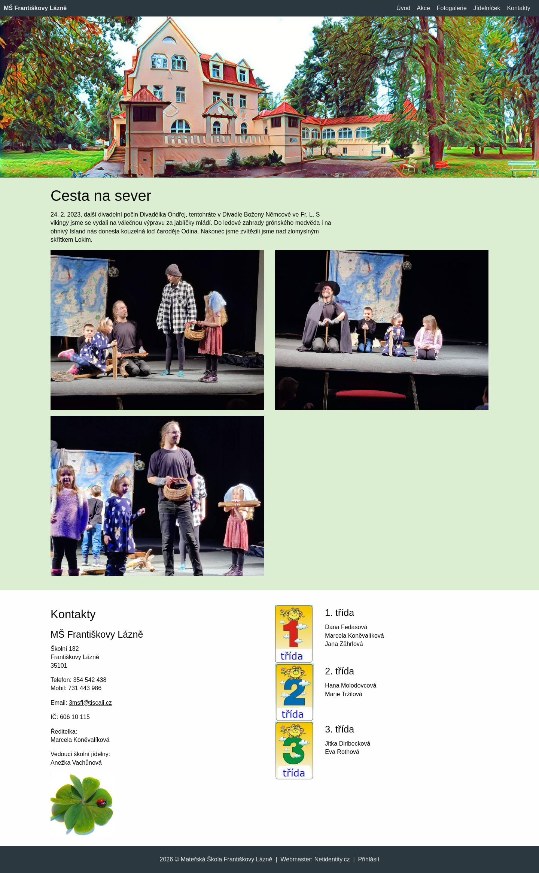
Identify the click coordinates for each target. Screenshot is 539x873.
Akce (423, 8)
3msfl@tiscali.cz (90, 703)
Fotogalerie (452, 8)
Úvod (403, 8)
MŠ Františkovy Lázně (35, 8)
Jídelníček (486, 8)
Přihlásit (369, 859)
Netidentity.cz (332, 859)
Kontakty (518, 8)
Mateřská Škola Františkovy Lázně (226, 859)
